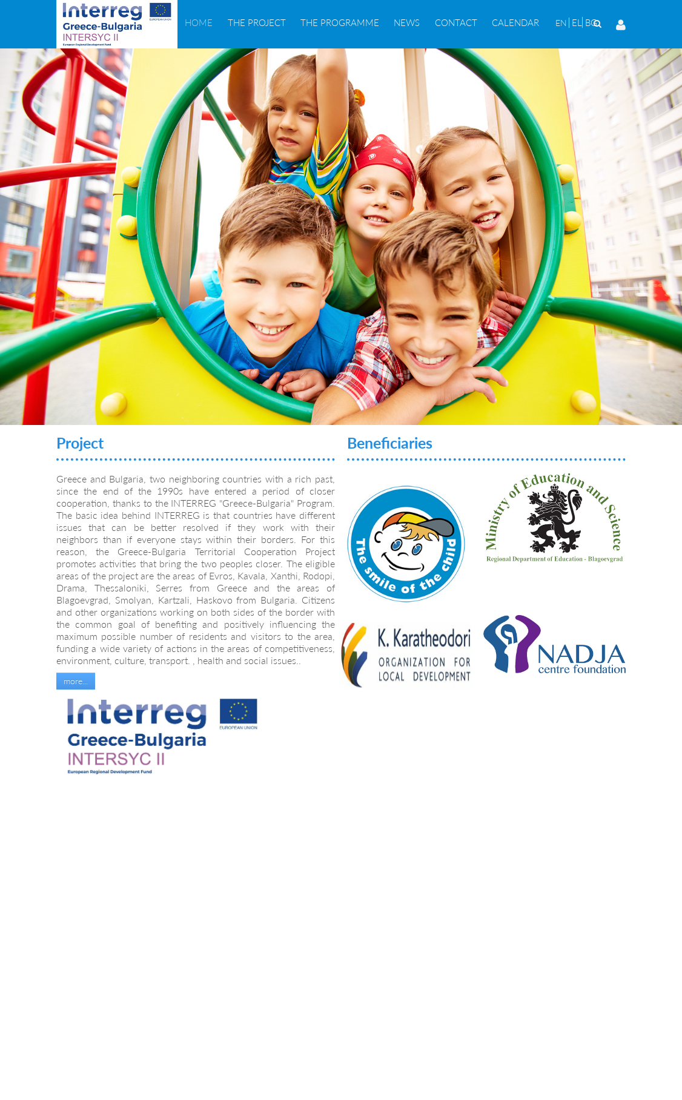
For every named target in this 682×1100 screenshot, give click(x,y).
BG (591, 22)
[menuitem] (199, 22)
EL (577, 22)
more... (76, 681)
